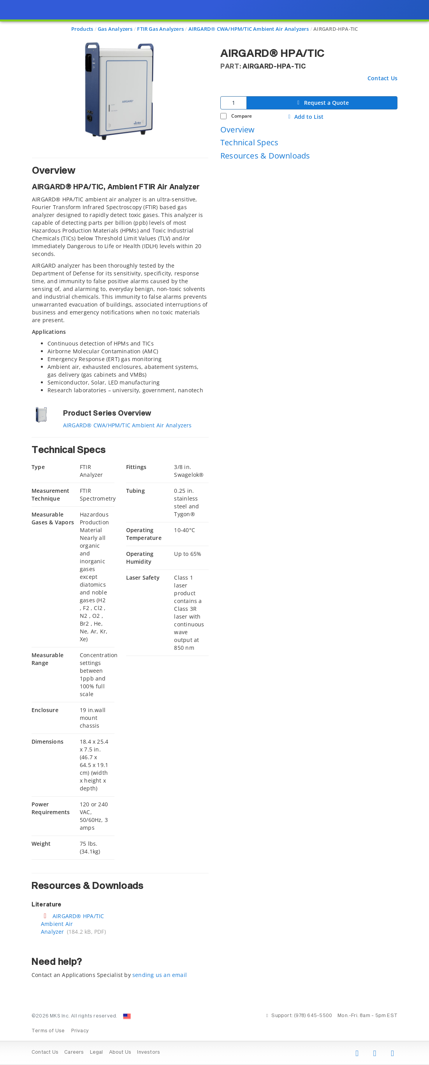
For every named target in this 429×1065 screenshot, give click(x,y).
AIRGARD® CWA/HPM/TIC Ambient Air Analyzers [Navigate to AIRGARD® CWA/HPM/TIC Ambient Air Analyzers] (248, 28)
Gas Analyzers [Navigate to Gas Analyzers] (115, 28)
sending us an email (159, 975)
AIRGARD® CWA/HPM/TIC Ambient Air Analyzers (127, 425)
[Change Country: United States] (127, 1016)
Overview (237, 129)
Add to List (305, 117)
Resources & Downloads (265, 155)
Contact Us (382, 78)
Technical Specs (249, 142)
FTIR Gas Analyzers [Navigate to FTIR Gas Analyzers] (160, 28)
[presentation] (214, 532)
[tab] (120, 276)
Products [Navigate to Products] (82, 28)
